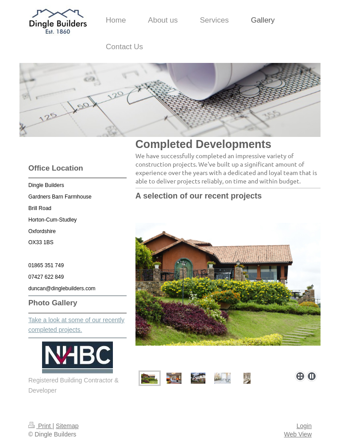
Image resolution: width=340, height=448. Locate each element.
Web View (298, 434)
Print (40, 425)
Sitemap (67, 425)
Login (304, 425)
